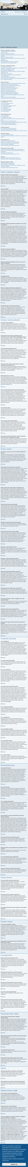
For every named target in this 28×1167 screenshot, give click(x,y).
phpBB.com (9, 384)
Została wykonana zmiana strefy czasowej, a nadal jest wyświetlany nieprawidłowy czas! (13, 72)
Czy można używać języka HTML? (7, 103)
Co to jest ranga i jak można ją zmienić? (8, 77)
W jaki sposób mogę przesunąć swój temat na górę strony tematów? (13, 98)
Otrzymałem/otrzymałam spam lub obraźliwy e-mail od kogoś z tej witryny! (14, 130)
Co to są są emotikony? (5, 104)
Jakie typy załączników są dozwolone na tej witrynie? (10, 157)
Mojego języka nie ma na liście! (6, 73)
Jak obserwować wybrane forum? (7, 152)
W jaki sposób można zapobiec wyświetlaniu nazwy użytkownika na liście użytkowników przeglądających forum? (14, 69)
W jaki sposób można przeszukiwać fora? (8, 140)
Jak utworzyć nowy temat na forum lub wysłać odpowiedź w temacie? (13, 83)
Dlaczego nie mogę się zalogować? (7, 57)
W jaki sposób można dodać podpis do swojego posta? (10, 85)
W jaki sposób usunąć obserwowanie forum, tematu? (10, 153)
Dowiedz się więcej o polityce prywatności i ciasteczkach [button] (13, 1159)
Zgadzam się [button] (14, 1164)
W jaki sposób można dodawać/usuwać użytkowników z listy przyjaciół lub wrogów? (14, 136)
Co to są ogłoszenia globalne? (6, 106)
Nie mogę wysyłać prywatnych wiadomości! (8, 128)
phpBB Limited (16, 1095)
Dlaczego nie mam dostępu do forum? (7, 90)
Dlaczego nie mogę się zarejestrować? (8, 53)
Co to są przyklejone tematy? (6, 109)
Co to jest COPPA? (4, 52)
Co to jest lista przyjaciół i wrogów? (7, 134)
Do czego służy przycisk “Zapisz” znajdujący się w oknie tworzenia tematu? (12, 95)
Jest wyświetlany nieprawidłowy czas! (7, 70)
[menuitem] (3, 12)
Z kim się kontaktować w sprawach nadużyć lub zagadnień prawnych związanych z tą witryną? (13, 166)
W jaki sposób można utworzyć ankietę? (8, 86)
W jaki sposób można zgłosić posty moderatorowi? (10, 93)
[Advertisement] (14, 31)
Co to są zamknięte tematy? (6, 110)
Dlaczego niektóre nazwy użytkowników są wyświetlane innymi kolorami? (14, 122)
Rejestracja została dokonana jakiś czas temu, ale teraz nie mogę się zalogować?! (13, 59)
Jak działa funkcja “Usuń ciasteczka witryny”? (9, 62)
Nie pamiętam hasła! (4, 60)
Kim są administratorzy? (5, 115)
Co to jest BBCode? (4, 102)
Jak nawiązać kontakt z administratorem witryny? (9, 167)
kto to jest (3, 1124)
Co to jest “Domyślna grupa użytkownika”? (8, 123)
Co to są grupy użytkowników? (6, 117)
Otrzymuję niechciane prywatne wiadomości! (9, 129)
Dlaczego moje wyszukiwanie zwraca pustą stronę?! (10, 143)
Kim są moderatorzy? (4, 116)
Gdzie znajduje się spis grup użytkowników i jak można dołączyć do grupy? (13, 119)
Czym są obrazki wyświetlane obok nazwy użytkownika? (11, 74)
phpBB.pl (2, 384)
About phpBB (3, 1100)
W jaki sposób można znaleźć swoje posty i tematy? (10, 145)
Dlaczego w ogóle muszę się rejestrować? (8, 51)
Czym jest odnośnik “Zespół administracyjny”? (9, 124)
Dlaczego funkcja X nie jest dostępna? (7, 164)
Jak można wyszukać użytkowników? (7, 144)
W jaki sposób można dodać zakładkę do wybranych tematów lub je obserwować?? (13, 151)
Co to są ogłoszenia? (4, 107)
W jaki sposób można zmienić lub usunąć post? (9, 84)
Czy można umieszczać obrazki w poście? (8, 105)
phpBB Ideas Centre (12, 1109)
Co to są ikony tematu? (5, 111)
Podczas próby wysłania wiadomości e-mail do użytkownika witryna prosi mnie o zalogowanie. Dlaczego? (14, 79)
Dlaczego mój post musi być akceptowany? (8, 97)
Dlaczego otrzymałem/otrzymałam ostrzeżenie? (9, 92)
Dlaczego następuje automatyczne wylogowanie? (9, 61)
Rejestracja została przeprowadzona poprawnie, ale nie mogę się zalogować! (12, 55)
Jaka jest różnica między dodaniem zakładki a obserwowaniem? (12, 149)
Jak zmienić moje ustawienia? (6, 66)
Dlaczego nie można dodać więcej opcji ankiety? (9, 87)
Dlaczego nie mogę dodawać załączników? (8, 91)
